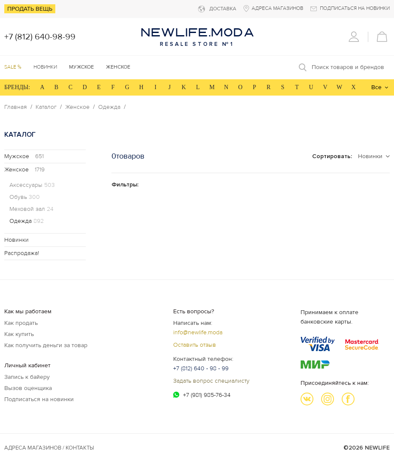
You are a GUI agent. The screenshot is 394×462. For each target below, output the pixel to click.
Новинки (45, 67)
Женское (77, 107)
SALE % (12, 67)
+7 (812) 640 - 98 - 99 (201, 368)
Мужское (24, 156)
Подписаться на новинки (39, 399)
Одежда (109, 107)
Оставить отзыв (194, 344)
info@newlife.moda (198, 332)
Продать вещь (29, 8)
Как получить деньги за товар (45, 345)
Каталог (46, 107)
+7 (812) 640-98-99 (39, 37)
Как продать (21, 323)
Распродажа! (21, 253)
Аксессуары (32, 185)
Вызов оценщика (28, 388)
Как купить (19, 334)
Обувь (24, 197)
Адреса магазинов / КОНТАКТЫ (49, 447)
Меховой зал (31, 209)
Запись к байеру (27, 377)
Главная (15, 107)
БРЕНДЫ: (17, 87)
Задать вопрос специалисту (211, 380)
